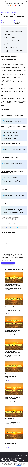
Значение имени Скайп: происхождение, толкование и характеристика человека (12, 330)
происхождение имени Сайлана (8, 219)
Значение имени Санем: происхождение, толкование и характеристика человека (12, 352)
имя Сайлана (4, 218)
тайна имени (22, 219)
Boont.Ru (25, 455)
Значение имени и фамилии (14, 1)
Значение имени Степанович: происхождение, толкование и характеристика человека (12, 285)
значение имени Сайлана (14, 217)
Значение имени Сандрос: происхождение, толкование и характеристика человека (12, 442)
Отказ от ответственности (6, 260)
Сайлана (17, 219)
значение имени (5, 217)
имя (21, 217)
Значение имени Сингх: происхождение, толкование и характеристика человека (12, 419)
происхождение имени (12, 218)
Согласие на (12, 258)
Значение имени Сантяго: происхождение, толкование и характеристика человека (12, 308)
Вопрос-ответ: (7, 34)
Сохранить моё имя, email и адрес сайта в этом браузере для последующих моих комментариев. (13, 255)
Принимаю (18, 465)
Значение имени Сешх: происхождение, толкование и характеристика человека (12, 375)
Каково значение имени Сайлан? (13, 40)
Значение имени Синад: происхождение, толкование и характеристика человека (12, 397)
